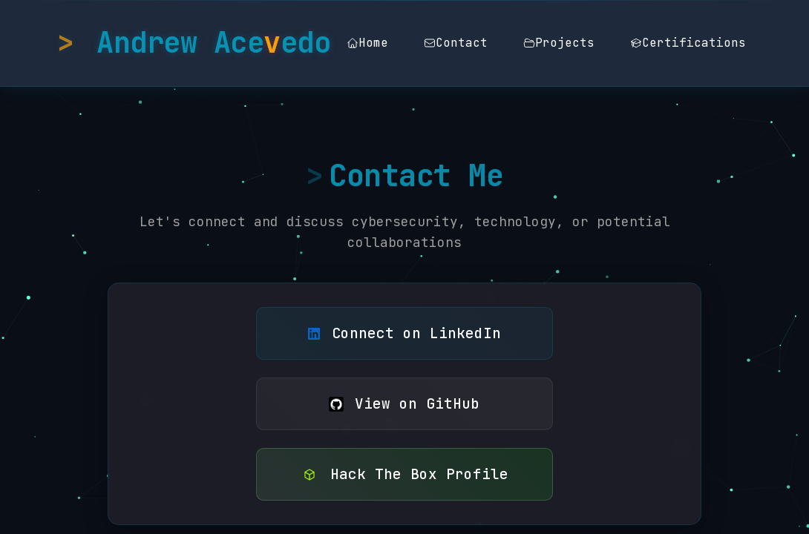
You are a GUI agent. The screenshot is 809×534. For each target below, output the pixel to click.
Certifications (688, 42)
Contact (456, 42)
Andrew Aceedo (213, 43)
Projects (559, 42)
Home (367, 42)
